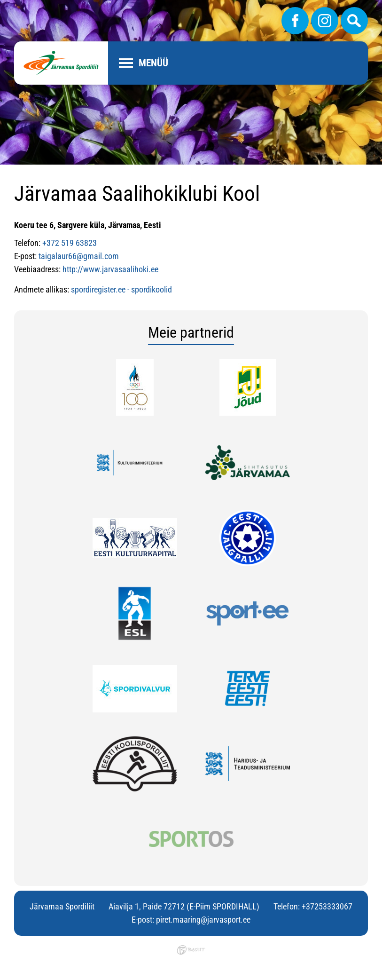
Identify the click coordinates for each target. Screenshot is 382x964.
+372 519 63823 (69, 243)
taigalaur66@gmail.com (79, 256)
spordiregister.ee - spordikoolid (121, 289)
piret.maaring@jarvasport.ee (203, 919)
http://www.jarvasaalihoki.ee (110, 269)
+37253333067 (327, 906)
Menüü (153, 63)
